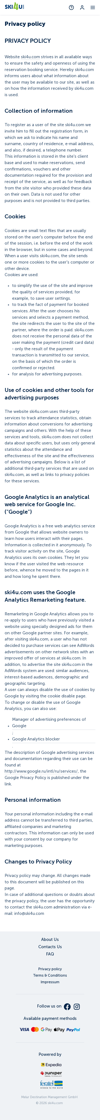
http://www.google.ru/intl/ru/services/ (41, 771)
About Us (50, 939)
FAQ (50, 954)
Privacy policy (50, 969)
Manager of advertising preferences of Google (49, 722)
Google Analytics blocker (36, 739)
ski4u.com (30, 57)
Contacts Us (50, 947)
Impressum (50, 982)
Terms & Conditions (50, 975)
